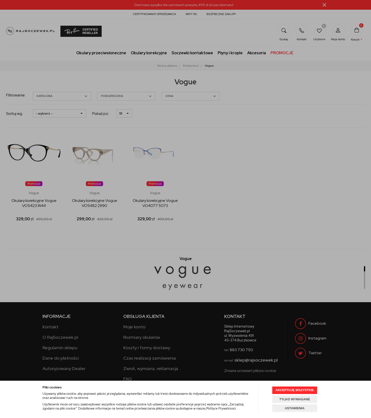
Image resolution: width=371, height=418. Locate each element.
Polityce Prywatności (221, 408)
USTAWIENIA (295, 408)
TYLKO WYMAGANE (294, 399)
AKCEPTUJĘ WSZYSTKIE (294, 390)
